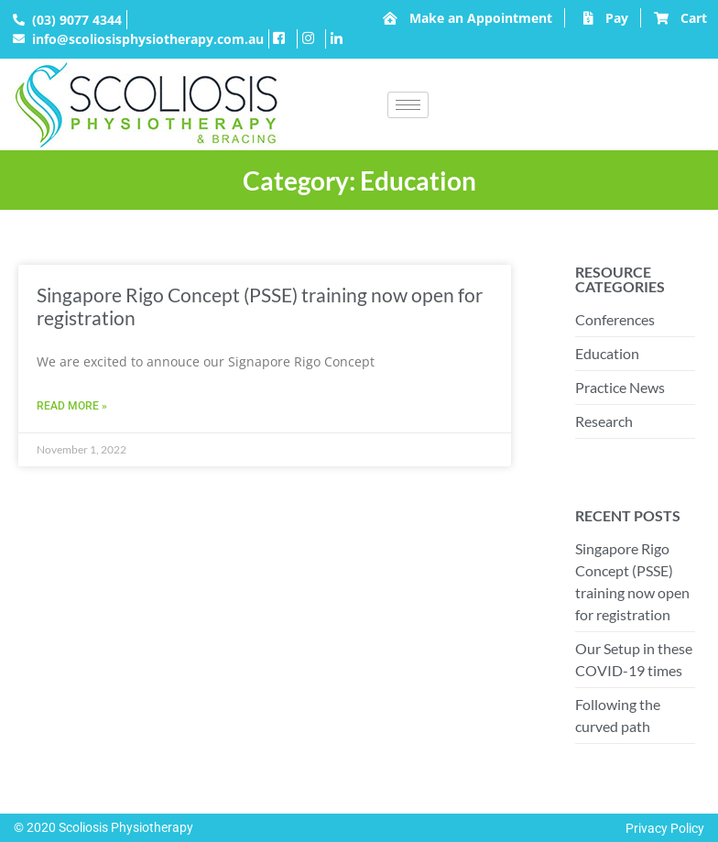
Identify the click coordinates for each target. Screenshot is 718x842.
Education (607, 353)
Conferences (615, 319)
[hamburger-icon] (408, 105)
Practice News (620, 387)
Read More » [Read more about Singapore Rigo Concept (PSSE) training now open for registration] (72, 405)
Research (604, 421)
